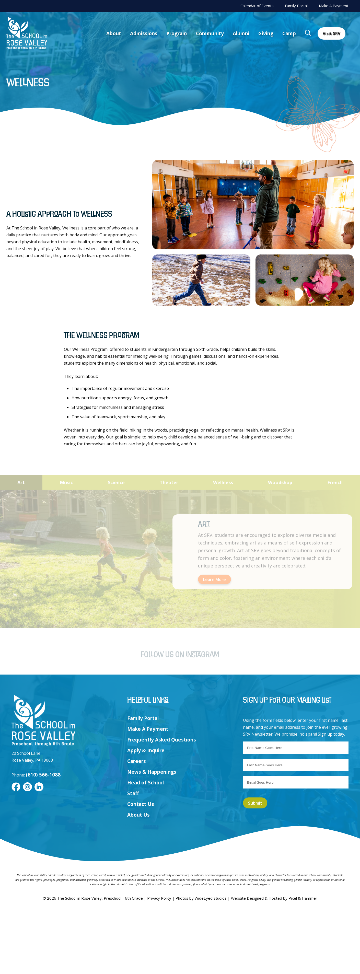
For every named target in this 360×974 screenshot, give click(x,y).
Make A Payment (334, 6)
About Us (138, 879)
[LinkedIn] (38, 851)
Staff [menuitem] (133, 857)
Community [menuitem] (210, 33)
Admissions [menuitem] (143, 33)
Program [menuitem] (176, 33)
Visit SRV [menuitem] (331, 33)
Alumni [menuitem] (241, 33)
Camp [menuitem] (289, 33)
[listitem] (253, 204)
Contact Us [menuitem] (140, 868)
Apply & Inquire (146, 814)
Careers (136, 825)
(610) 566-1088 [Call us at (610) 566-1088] (43, 839)
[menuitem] (308, 33)
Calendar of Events (257, 6)
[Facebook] (15, 851)
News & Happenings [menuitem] (151, 836)
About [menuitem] (113, 33)
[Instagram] (27, 851)
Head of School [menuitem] (145, 847)
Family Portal (296, 6)
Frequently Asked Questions (161, 804)
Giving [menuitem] (265, 33)
